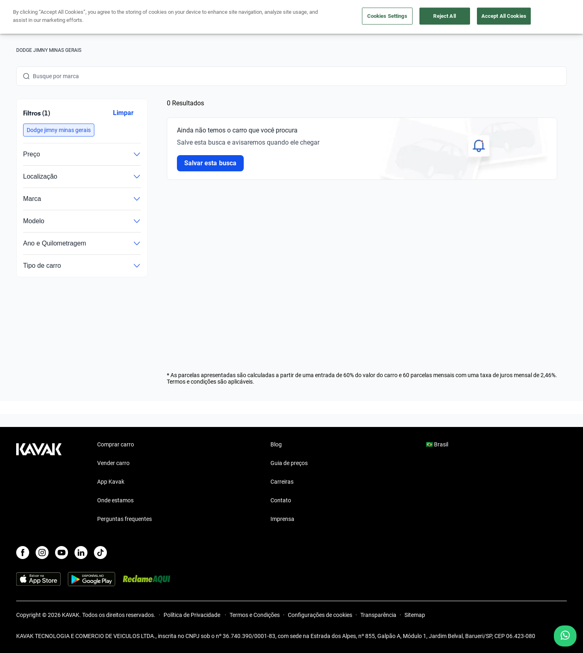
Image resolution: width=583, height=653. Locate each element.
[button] (58, 130)
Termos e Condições (255, 615)
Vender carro (113, 463)
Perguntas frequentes (124, 519)
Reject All (444, 16)
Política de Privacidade (192, 615)
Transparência (378, 615)
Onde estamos (115, 500)
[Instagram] (42, 552)
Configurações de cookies (320, 615)
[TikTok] (100, 552)
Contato (280, 500)
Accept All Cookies (503, 16)
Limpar (123, 113)
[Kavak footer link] (39, 482)
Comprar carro (115, 444)
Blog (276, 444)
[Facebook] (22, 552)
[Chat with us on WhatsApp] (565, 636)
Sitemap (414, 615)
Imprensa (282, 519)
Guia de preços (289, 463)
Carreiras (282, 481)
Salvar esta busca (210, 163)
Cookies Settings (387, 16)
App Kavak (110, 481)
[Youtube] (61, 552)
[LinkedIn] (80, 552)
